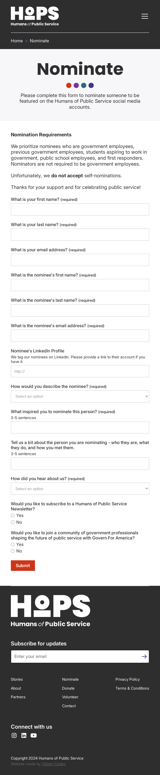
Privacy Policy (128, 679)
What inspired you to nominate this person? (63, 411)
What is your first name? (44, 199)
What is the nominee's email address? (57, 325)
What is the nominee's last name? (53, 300)
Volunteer (70, 696)
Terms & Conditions (132, 688)
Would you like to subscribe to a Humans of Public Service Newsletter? (69, 506)
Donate (68, 688)
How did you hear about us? (48, 478)
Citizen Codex (54, 763)
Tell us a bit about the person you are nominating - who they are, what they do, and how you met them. (80, 445)
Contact (69, 705)
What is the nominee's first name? (53, 275)
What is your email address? (48, 249)
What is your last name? (44, 224)
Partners (18, 696)
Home (17, 40)
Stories (17, 679)
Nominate (39, 40)
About (16, 688)
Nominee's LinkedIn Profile (37, 350)
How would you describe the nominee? (59, 386)
